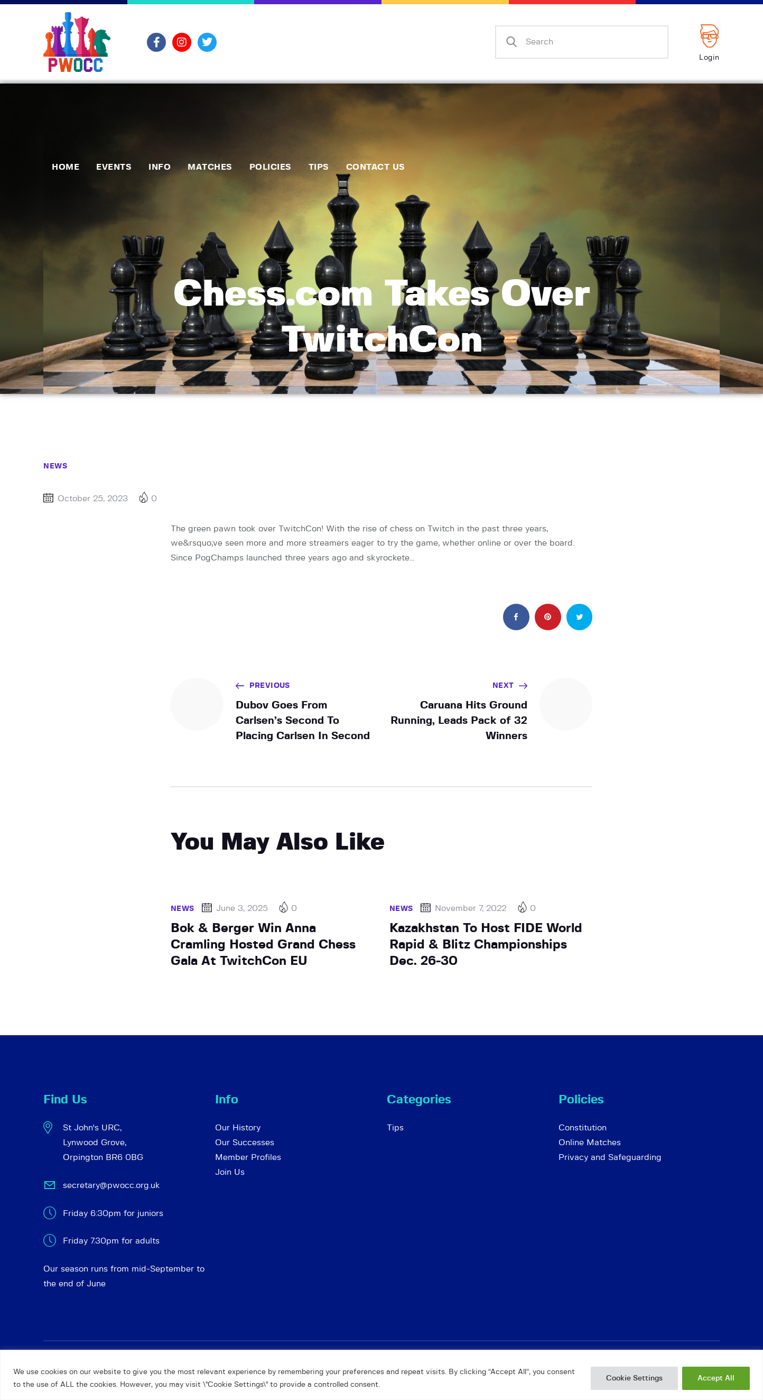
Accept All (715, 1378)
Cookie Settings (634, 1378)
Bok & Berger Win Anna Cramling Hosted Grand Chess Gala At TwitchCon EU (263, 944)
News (55, 466)
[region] (381, 1375)
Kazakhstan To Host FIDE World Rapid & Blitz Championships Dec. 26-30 (485, 944)
